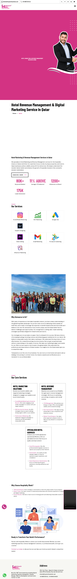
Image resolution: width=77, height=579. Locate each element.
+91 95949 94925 (53, 576)
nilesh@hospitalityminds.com (10, 1)
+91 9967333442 (26, 1)
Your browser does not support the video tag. (70, 499)
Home (14, 113)
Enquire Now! (20, 175)
